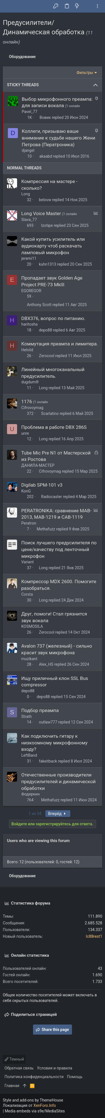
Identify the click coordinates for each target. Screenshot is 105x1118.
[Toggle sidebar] (97, 6)
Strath (26, 716)
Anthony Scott (39, 305)
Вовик (45, 117)
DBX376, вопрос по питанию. (53, 318)
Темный (14, 1059)
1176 (27, 401)
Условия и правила (54, 1068)
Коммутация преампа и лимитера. (59, 344)
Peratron (28, 523)
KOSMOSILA (32, 626)
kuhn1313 (47, 264)
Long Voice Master (41, 213)
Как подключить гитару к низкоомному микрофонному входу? (54, 742)
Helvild (27, 350)
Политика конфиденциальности (34, 1076)
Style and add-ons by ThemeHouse (33, 1100)
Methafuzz (46, 529)
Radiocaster (51, 497)
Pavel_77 (30, 111)
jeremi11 (28, 258)
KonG (26, 491)
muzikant (29, 659)
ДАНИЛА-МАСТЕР (37, 465)
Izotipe (47, 225)
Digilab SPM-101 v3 (41, 485)
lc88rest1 (94, 936)
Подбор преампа (40, 710)
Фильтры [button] (84, 72)
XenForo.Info (45, 1105)
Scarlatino (50, 413)
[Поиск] (87, 6)
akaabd (45, 156)
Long (25, 194)
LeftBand (29, 755)
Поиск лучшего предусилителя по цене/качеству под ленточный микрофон (59, 549)
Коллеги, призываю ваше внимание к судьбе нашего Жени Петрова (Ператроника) (58, 137)
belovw (45, 200)
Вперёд (57, 813)
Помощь (75, 1076)
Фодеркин (30, 794)
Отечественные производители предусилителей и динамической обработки (58, 781)
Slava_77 (29, 219)
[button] (8, 6)
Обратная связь (19, 1068)
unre (25, 433)
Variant (27, 562)
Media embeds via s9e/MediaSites (35, 1111)
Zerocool (46, 356)
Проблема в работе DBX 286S (54, 427)
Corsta (27, 594)
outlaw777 (48, 722)
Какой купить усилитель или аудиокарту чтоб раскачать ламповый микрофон (53, 245)
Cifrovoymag (32, 407)
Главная (11, 1085)
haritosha (29, 324)
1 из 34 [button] (35, 813)
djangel (28, 150)
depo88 (45, 330)
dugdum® (30, 382)
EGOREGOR (31, 290)
